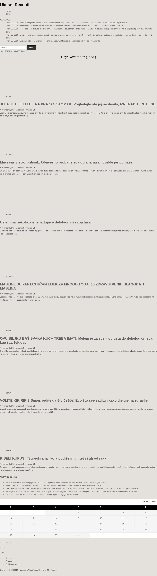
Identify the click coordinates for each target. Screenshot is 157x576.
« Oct (2, 542)
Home (8, 11)
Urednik (19, 110)
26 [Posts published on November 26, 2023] (146, 529)
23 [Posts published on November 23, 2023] (78, 529)
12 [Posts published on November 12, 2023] (146, 518)
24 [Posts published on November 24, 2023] (101, 529)
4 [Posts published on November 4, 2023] (123, 512)
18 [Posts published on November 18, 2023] (123, 524)
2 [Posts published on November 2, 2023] (78, 512)
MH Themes (52, 570)
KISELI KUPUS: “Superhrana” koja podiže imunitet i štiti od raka (53, 458)
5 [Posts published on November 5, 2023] (145, 512)
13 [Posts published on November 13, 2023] (11, 524)
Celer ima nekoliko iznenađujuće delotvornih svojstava (45, 222)
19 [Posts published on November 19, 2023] (146, 524)
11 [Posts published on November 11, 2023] (123, 518)
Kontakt (9, 558)
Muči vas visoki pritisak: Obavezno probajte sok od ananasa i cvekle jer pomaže (66, 162)
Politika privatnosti (13, 564)
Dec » (8, 542)
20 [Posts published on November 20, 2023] (11, 529)
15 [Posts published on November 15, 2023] (56, 524)
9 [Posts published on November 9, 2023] (78, 518)
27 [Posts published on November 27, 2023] (11, 535)
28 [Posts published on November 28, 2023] (34, 535)
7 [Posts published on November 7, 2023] (33, 518)
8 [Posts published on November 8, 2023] (55, 518)
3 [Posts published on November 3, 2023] (100, 512)
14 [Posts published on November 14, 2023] (34, 524)
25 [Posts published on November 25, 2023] (123, 529)
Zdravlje (9, 14)
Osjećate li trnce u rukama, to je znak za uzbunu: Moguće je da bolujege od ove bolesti (42, 494)
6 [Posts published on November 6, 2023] (11, 518)
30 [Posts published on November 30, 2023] (78, 535)
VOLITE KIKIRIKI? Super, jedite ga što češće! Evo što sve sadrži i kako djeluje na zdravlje (74, 400)
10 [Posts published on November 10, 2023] (101, 518)
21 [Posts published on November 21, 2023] (34, 529)
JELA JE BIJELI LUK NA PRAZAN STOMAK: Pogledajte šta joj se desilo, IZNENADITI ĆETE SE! (78, 104)
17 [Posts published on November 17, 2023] (101, 524)
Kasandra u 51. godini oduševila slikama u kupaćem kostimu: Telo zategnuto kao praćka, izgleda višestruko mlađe (53, 485)
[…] (28, 116)
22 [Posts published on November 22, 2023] (56, 529)
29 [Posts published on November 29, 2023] (56, 535)
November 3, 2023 (8, 110)
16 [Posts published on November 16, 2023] (78, 524)
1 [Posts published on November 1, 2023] (55, 512)
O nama (9, 561)
